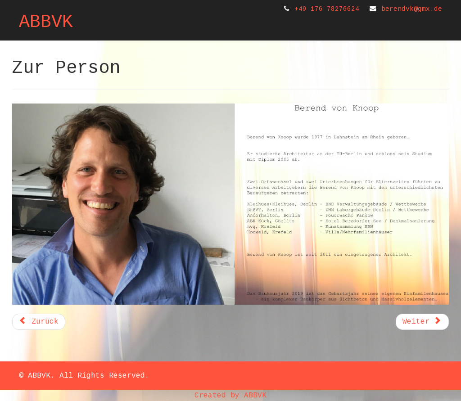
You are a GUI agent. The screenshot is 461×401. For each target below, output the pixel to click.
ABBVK (46, 22)
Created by (219, 396)
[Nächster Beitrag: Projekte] (422, 322)
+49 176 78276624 (326, 9)
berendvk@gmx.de (411, 9)
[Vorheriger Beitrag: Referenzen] (38, 322)
